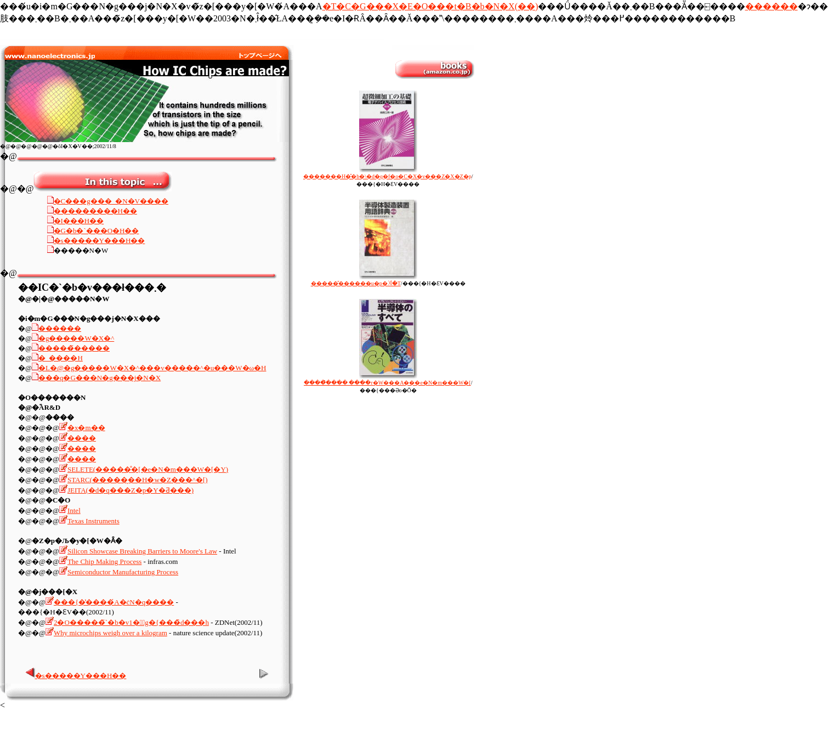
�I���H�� (79, 221)
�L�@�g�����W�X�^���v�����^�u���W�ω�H (152, 368)
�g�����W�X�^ (76, 338)
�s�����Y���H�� (99, 240)
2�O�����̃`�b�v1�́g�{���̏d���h (131, 622)
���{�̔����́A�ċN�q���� (114, 602)
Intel (74, 510)
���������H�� (95, 211)
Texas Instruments (93, 521)
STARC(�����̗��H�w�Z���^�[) (137, 480)
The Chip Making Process (100, 561)
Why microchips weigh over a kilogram (110, 633)
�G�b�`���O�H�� (96, 231)
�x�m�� (86, 428)
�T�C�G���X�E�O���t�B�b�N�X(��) (430, 6)
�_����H (60, 358)
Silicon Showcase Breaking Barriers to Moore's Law (142, 551)
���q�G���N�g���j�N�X (99, 378)
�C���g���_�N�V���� (111, 201)
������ (771, 6)
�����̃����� (74, 348)
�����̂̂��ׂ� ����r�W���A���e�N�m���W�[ (387, 380)
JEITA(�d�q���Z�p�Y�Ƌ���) (130, 490)
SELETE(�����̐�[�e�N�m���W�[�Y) (147, 469)
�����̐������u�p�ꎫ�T (364, 280)
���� (81, 438)
